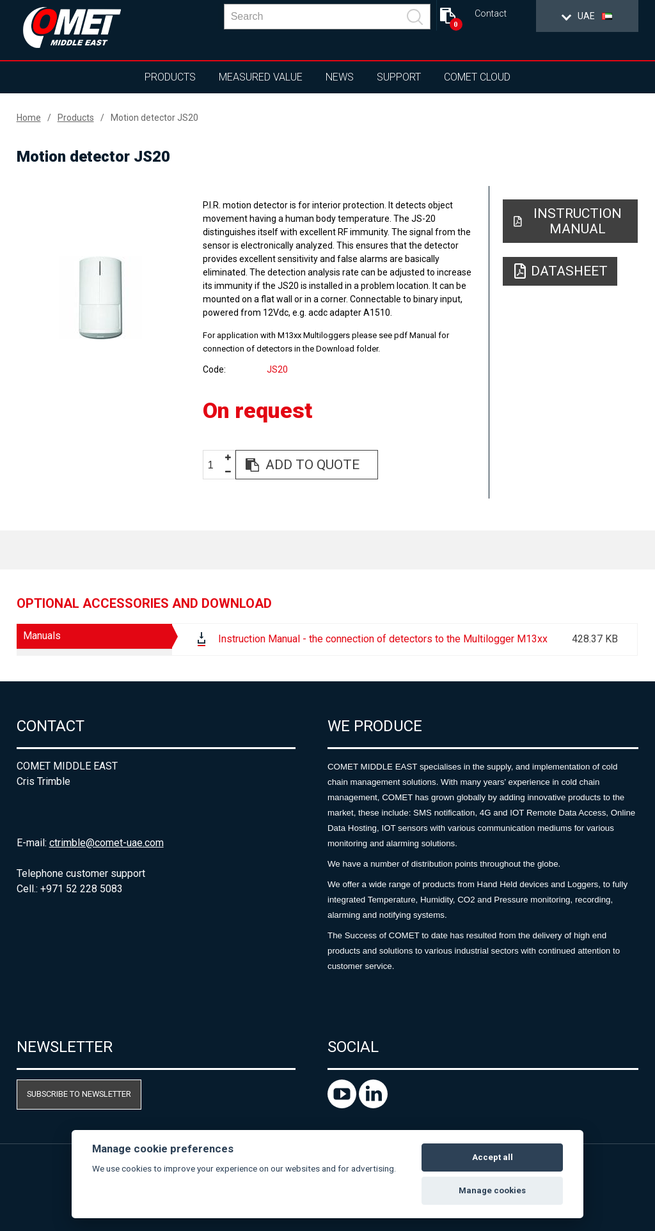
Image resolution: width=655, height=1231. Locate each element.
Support (399, 77)
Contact (491, 13)
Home (29, 117)
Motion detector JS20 (154, 117)
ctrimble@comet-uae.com (106, 843)
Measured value (261, 77)
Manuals (42, 636)
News (340, 77)
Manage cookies (492, 1190)
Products (170, 77)
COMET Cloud (477, 77)
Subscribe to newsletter (79, 1094)
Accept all (492, 1157)
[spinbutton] (215, 465)
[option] (101, 298)
